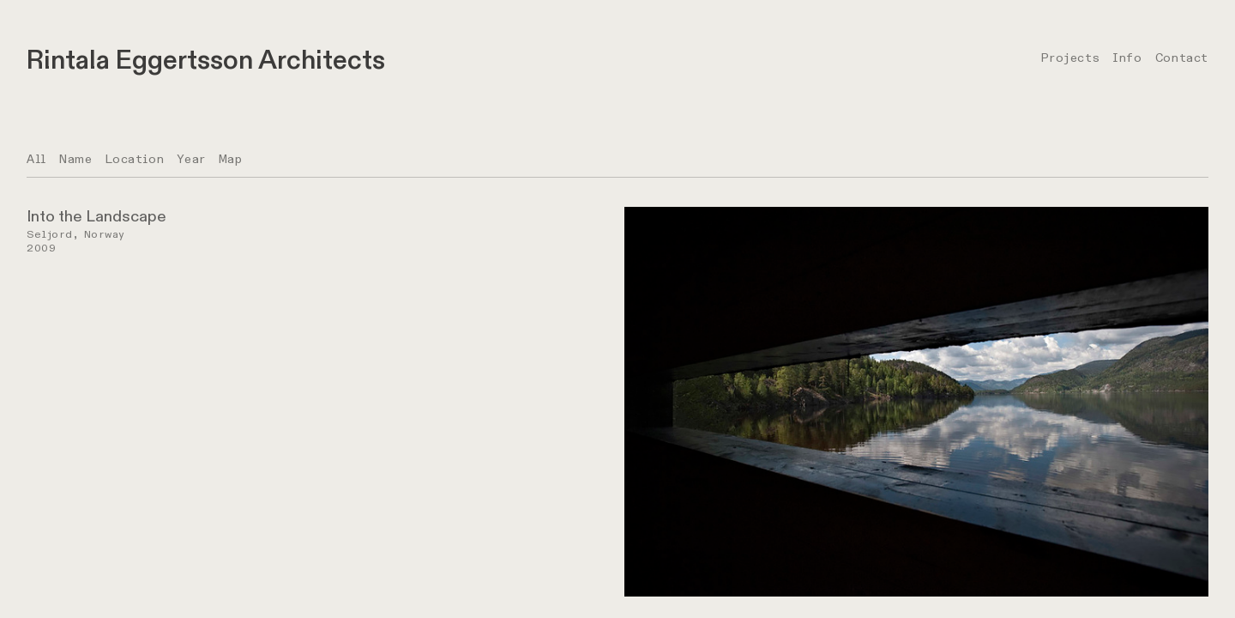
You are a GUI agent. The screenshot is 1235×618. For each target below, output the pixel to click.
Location (135, 159)
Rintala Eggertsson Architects (206, 60)
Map (231, 159)
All (36, 159)
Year (191, 159)
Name (75, 159)
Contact (1181, 58)
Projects (1070, 58)
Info (1127, 58)
